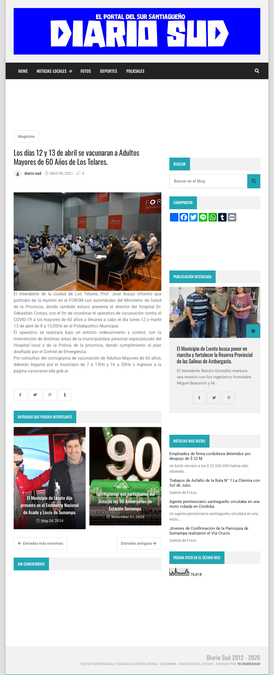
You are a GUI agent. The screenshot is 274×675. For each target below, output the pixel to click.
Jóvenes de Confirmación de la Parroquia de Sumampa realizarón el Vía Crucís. (208, 531)
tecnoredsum (248, 664)
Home (23, 71)
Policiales (135, 71)
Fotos (86, 71)
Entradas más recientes (40, 543)
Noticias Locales (54, 71)
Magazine (26, 136)
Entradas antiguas (138, 543)
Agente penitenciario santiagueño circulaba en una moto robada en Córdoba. (214, 504)
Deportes (108, 71)
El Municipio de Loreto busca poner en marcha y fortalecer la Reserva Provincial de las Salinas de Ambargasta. (215, 355)
